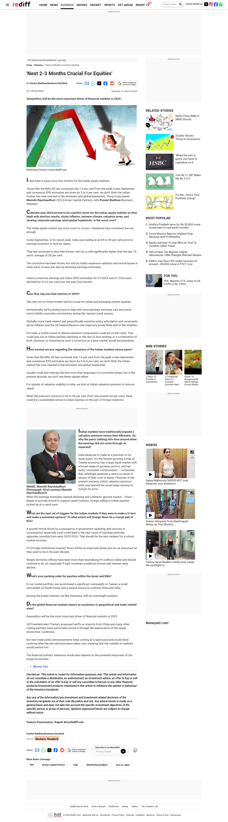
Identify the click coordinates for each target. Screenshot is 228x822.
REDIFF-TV (143, 5)
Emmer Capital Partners (53, 765)
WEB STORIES (156, 346)
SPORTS (109, 5)
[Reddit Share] (111, 83)
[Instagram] (211, 4)
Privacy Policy (118, 815)
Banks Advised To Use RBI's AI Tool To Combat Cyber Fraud (173, 244)
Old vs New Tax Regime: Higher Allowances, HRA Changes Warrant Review (175, 253)
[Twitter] (206, 4)
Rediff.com (75, 815)
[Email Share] (86, 83)
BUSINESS (67, 5)
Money (125, 806)
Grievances (175, 815)
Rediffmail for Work (79, 806)
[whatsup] (220, 4)
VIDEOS (151, 445)
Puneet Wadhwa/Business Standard (48, 83)
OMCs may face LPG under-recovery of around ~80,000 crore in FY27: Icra (173, 262)
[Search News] (179, 4)
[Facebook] (216, 4)
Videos (134, 806)
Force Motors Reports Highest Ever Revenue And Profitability (171, 235)
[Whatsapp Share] (92, 83)
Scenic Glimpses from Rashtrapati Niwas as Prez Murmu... (167, 523)
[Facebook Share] (105, 83)
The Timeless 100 (149, 806)
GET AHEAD (125, 5)
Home (29, 65)
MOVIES (82, 5)
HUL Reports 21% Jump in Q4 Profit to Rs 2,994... (182, 282)
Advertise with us (90, 815)
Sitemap (130, 815)
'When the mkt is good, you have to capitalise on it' (186, 159)
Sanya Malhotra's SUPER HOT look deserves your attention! (167, 482)
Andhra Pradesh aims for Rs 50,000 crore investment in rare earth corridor (174, 226)
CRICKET (95, 5)
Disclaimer (105, 815)
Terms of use (162, 815)
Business (39, 65)
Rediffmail (114, 806)
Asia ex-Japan (123, 765)
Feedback (140, 815)
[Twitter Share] (99, 83)
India (75, 765)
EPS (32, 765)
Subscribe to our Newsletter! (107, 747)
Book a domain (99, 806)
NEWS (54, 5)
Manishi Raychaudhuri (97, 765)
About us (150, 815)
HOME (43, 5)
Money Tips (40, 666)
